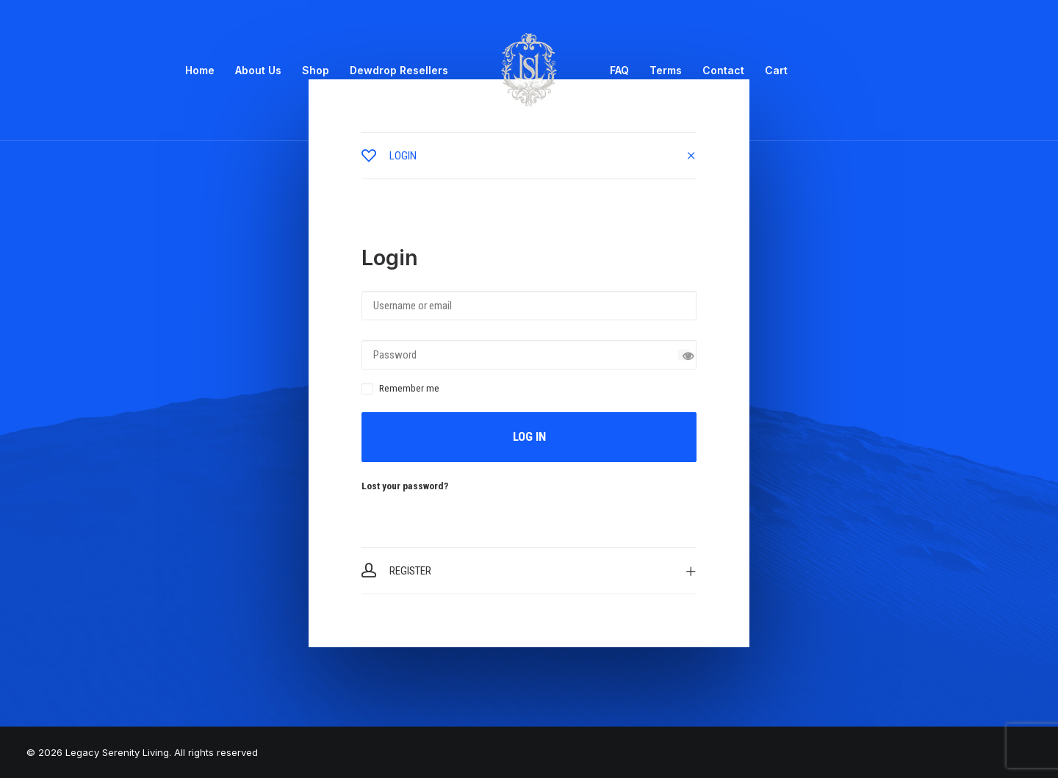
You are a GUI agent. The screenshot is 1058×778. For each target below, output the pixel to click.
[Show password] (683, 355)
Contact (723, 70)
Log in (529, 436)
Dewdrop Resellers (399, 70)
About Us (258, 70)
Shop (315, 70)
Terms (665, 70)
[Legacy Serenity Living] (529, 70)
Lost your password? (404, 485)
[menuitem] (200, 70)
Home (200, 70)
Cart (776, 70)
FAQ (619, 70)
